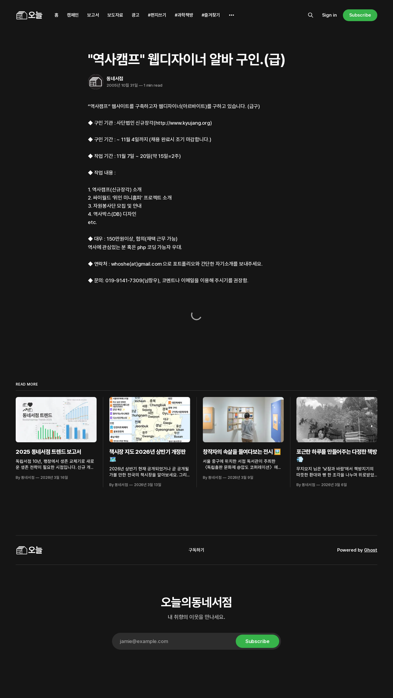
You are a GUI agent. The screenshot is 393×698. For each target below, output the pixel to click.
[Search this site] (310, 15)
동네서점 (115, 79)
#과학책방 (184, 15)
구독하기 (196, 550)
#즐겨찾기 (211, 15)
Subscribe (360, 15)
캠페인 (73, 15)
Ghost (370, 550)
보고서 (93, 15)
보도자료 (115, 15)
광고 (135, 15)
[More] (231, 15)
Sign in (329, 15)
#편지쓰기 (157, 15)
